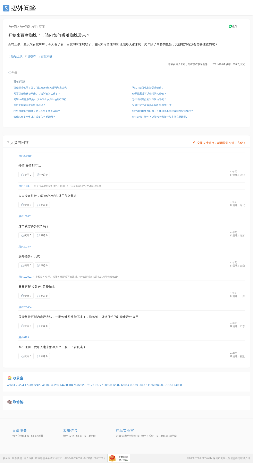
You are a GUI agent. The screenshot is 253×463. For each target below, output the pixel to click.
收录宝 (18, 378)
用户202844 (25, 246)
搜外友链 (69, 436)
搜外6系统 (147, 436)
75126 (90, 385)
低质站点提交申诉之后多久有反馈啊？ (34, 116)
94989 (160, 385)
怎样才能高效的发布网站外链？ (149, 99)
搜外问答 (25, 26)
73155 (169, 385)
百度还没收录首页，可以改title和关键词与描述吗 (40, 87)
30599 (108, 385)
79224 (20, 385)
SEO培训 (37, 436)
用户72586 (24, 186)
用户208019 (25, 155)
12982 (116, 385)
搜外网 (12, 26)
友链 (28, 165)
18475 (73, 385)
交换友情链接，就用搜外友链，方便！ (219, 142)
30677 (143, 385)
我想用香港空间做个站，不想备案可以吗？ (37, 111)
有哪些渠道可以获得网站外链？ (149, 93)
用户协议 (28, 458)
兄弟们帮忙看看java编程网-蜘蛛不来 (152, 105)
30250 (55, 385)
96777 (99, 385)
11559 (151, 385)
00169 (134, 385)
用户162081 (25, 216)
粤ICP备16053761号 (94, 458)
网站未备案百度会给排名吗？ (29, 105)
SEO (20, 8)
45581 (11, 385)
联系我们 (17, 458)
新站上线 (17, 56)
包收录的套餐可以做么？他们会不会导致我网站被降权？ (162, 111)
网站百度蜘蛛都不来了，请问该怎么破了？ (37, 93)
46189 (46, 385)
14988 (178, 385)
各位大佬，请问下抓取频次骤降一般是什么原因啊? (159, 116)
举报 (12, 72)
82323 (81, 385)
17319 (29, 385)
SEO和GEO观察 (166, 436)
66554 (125, 385)
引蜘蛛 (31, 56)
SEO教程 (90, 436)
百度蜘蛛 (46, 56)
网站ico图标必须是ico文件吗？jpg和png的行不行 (40, 99)
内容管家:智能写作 (128, 436)
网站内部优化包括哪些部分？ (148, 87)
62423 (37, 385)
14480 (64, 385)
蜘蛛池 (93, 317)
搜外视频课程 (20, 436)
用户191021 (25, 276)
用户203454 (25, 307)
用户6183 (23, 337)
